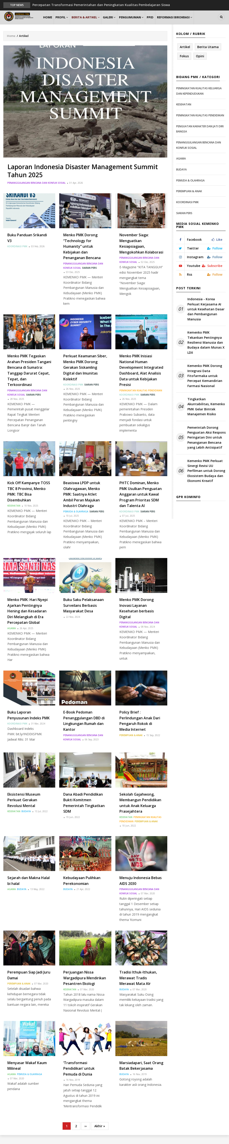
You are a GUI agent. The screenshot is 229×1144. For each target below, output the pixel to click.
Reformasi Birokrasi (192, 21)
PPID (165, 21)
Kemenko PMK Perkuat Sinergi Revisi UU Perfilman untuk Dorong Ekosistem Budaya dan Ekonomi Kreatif (206, 479)
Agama (11, 637)
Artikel (185, 55)
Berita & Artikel (92, 21)
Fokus (184, 65)
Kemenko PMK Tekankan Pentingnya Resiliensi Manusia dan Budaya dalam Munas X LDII (206, 351)
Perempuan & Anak (130, 744)
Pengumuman (143, 21)
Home (49, 21)
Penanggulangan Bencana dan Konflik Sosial (36, 191)
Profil (66, 21)
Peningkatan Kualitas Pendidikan (140, 399)
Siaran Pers (89, 276)
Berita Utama (208, 55)
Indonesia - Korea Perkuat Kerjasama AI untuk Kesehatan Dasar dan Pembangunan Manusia (206, 318)
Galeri (119, 21)
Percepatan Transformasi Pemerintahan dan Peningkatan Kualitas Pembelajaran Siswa (101, 5)
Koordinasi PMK (17, 255)
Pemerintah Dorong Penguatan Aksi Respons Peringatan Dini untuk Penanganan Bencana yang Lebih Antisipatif (206, 446)
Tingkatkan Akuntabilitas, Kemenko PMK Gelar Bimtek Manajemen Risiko (206, 415)
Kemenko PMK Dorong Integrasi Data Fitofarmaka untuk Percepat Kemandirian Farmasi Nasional (204, 385)
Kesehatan (13, 514)
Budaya (26, 820)
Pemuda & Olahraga (75, 520)
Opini (200, 65)
